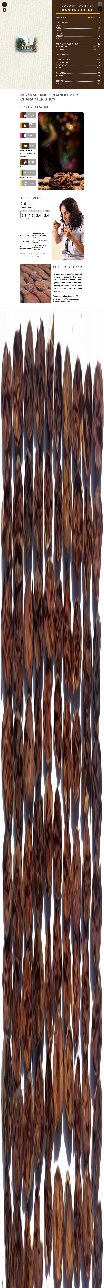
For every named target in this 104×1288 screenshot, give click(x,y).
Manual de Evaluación (36, 256)
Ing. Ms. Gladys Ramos (36, 254)
